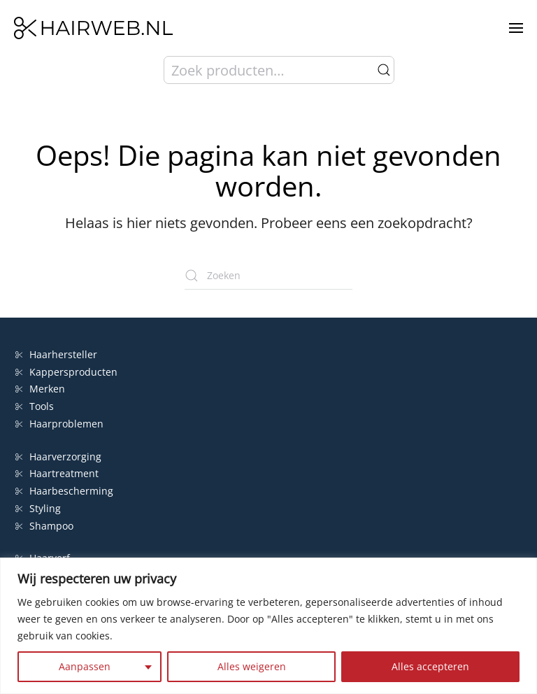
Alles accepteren (430, 666)
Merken (40, 388)
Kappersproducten (66, 371)
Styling (38, 508)
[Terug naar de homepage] (93, 28)
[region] (268, 626)
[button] (516, 28)
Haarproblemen (59, 423)
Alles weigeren (251, 666)
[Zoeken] (268, 276)
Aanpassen (84, 666)
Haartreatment (57, 473)
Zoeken (384, 70)
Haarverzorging (58, 456)
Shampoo (44, 525)
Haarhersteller (56, 354)
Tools (34, 406)
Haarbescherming (64, 490)
